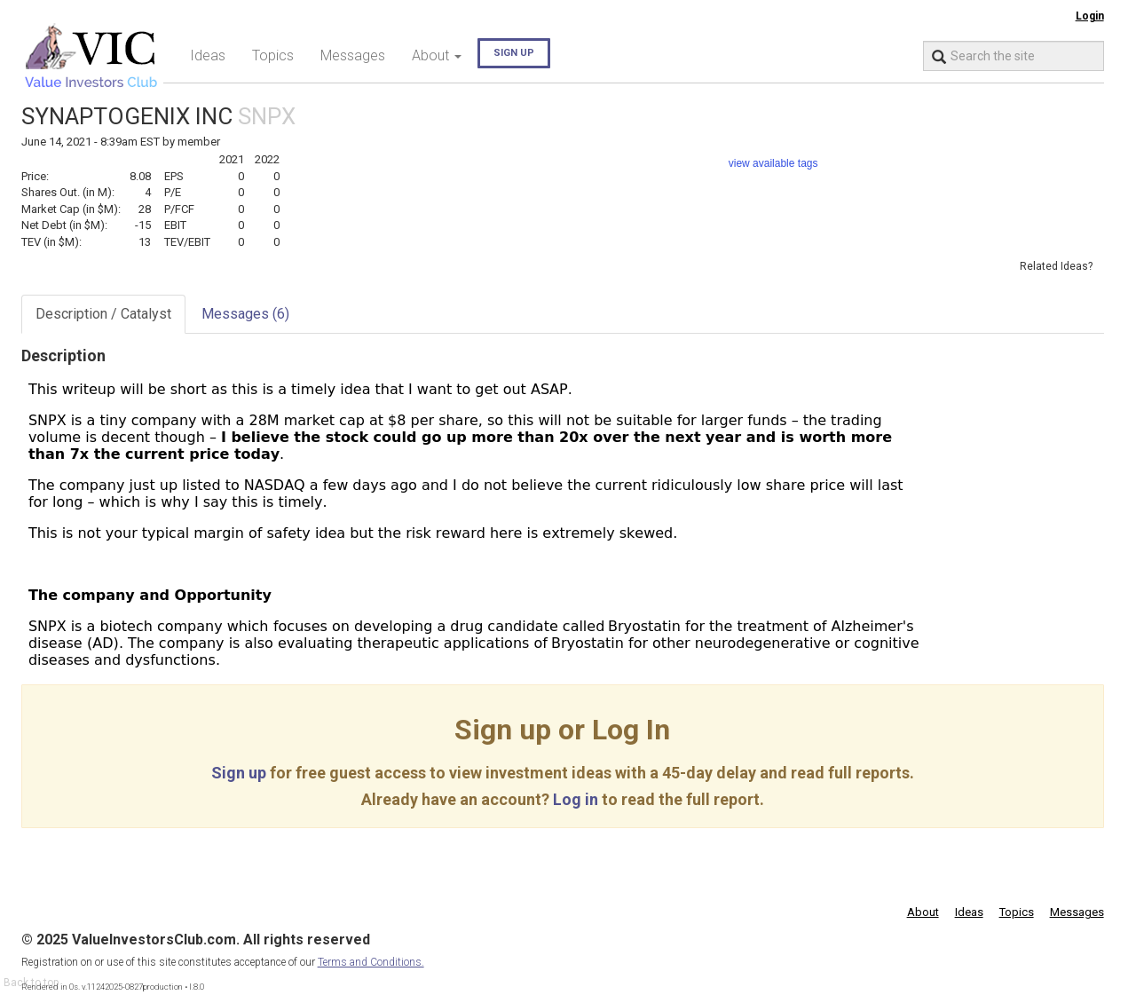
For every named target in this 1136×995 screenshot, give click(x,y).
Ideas (207, 55)
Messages (352, 55)
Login (1090, 16)
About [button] (437, 55)
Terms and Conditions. (371, 962)
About (923, 912)
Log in (575, 799)
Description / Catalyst (103, 313)
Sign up (513, 53)
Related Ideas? (1056, 266)
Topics (273, 55)
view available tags (773, 163)
